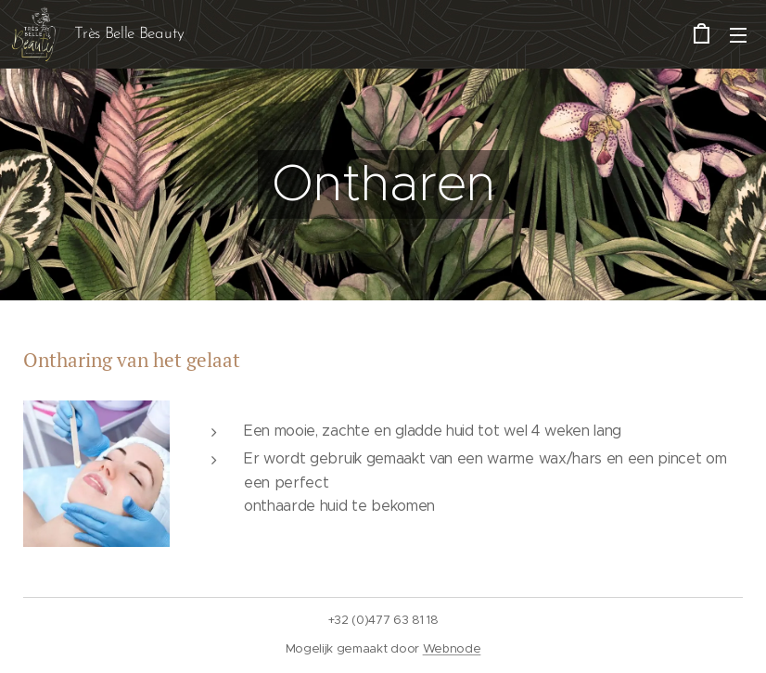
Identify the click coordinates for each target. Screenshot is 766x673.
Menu (738, 35)
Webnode (452, 648)
